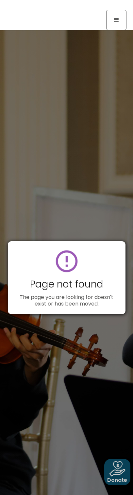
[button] (116, 20)
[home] (31, 7)
